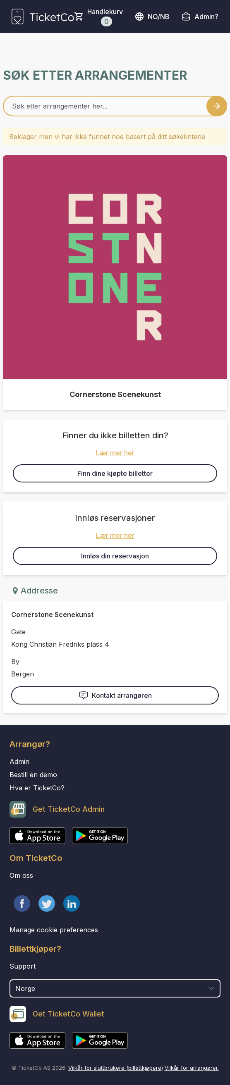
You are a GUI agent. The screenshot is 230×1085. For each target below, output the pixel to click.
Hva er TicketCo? (37, 788)
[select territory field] (115, 988)
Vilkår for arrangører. (192, 1067)
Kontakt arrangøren (115, 695)
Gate (18, 632)
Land (18, 975)
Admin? (206, 16)
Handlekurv (105, 16)
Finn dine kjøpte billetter (115, 473)
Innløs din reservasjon (115, 556)
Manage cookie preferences (54, 930)
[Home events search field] (115, 106)
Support (23, 966)
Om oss (21, 875)
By (15, 661)
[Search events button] (216, 106)
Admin (19, 761)
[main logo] (43, 16)
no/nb (152, 16)
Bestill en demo (33, 775)
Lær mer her (115, 453)
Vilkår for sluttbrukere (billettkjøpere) (115, 1067)
